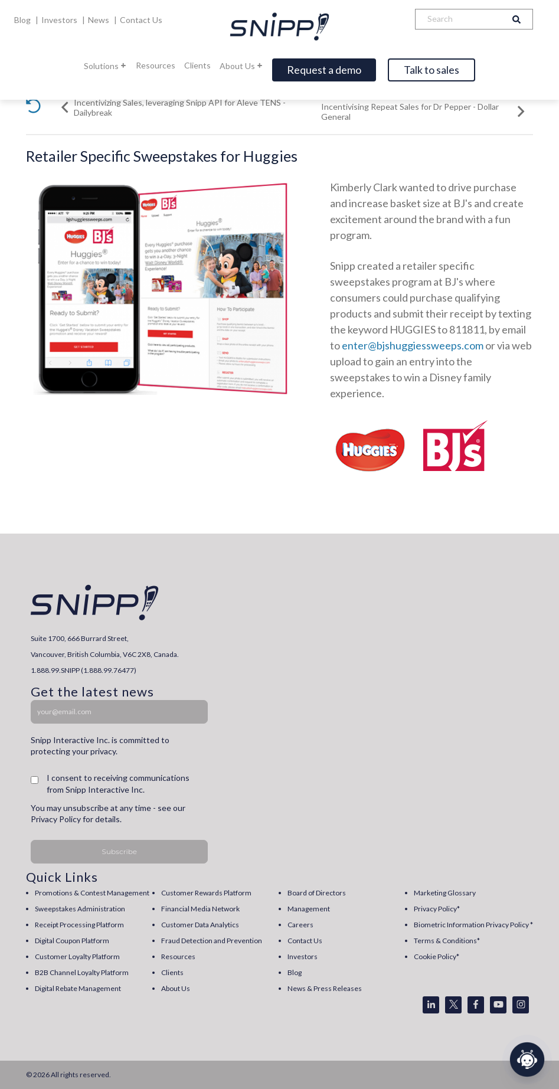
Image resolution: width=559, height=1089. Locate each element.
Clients (197, 65)
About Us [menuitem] (175, 988)
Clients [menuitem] (172, 972)
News (99, 20)
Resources (155, 65)
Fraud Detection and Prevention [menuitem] (211, 940)
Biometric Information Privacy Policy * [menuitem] (473, 924)
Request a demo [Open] (324, 69)
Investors (60, 20)
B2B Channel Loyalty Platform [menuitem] (82, 972)
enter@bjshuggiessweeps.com (412, 345)
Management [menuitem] (308, 908)
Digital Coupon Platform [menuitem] (72, 940)
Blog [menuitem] (294, 972)
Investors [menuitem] (302, 956)
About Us (241, 66)
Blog (23, 20)
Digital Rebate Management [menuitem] (78, 988)
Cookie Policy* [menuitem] (436, 956)
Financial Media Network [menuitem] (200, 908)
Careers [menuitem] (300, 924)
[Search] (458, 19)
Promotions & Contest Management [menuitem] (92, 892)
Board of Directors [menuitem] (316, 892)
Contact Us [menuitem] (304, 940)
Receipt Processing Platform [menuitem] (79, 924)
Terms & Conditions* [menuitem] (447, 940)
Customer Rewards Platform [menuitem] (206, 892)
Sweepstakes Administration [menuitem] (80, 908)
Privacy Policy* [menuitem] (437, 908)
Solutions (105, 66)
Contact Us (141, 20)
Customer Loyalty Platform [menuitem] (77, 956)
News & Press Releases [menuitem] (324, 988)
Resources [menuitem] (178, 956)
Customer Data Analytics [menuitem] (200, 924)
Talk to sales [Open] (431, 69)
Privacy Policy (56, 819)
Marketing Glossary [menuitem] (445, 892)
